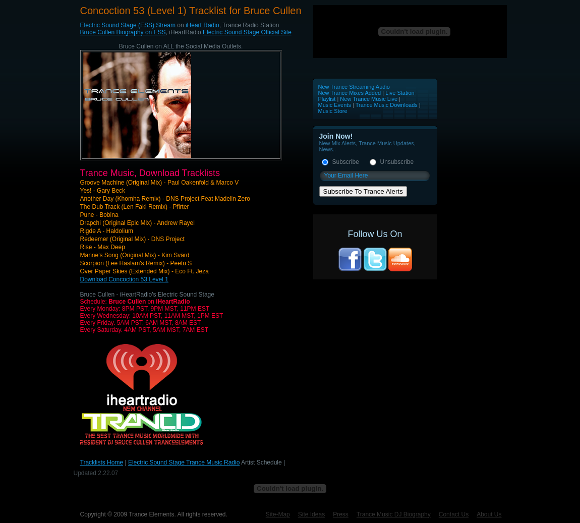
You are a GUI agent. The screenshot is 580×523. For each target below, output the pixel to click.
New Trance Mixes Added (349, 93)
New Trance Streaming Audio (354, 87)
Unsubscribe (397, 161)
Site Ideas (311, 514)
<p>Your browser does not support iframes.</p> (410, 31)
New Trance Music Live (369, 99)
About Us (489, 514)
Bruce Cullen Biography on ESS (123, 32)
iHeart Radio (202, 25)
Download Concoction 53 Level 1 (124, 279)
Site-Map (278, 514)
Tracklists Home (102, 462)
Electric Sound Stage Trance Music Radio (184, 462)
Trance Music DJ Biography (394, 514)
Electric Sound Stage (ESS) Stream (128, 25)
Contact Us (454, 514)
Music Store (332, 111)
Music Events (334, 105)
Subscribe (345, 161)
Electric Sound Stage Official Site (247, 32)
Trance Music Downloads (387, 105)
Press (341, 514)
